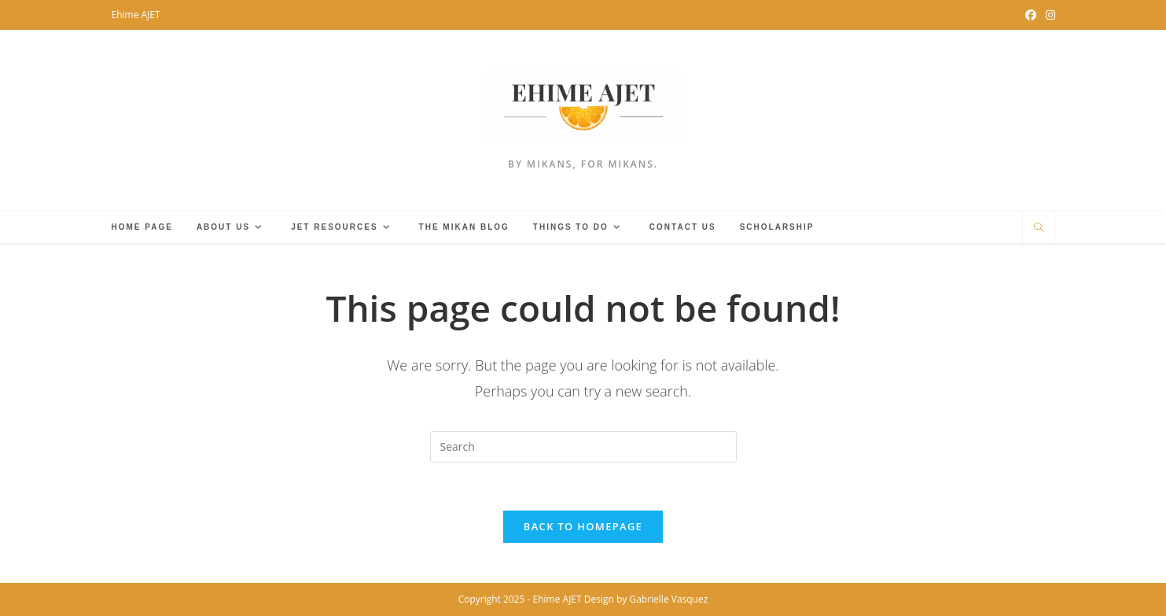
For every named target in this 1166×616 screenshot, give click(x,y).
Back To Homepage (583, 526)
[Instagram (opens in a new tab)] (1048, 15)
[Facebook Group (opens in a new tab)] (1031, 15)
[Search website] (1039, 228)
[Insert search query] (583, 447)
